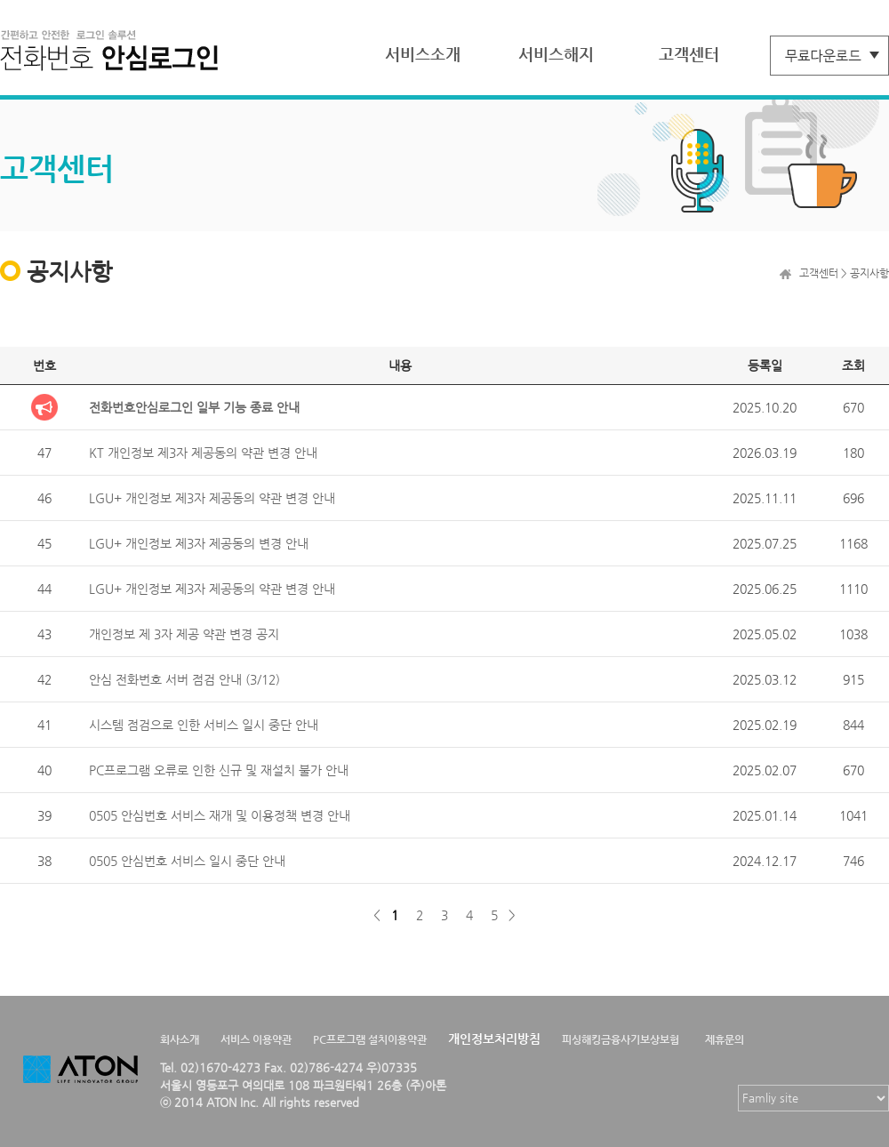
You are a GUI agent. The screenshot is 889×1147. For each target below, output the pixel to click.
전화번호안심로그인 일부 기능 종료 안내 (194, 407)
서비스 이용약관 (256, 1039)
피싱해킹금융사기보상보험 (620, 1039)
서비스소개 (423, 53)
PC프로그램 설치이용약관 (370, 1039)
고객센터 (689, 53)
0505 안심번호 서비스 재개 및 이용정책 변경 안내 (219, 815)
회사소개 (179, 1039)
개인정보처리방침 (494, 1038)
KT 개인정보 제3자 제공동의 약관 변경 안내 (203, 452)
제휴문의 (724, 1039)
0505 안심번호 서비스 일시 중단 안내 (187, 861)
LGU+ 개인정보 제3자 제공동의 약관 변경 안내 (212, 498)
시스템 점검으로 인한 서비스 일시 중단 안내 (203, 725)
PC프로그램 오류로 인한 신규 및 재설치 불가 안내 (218, 770)
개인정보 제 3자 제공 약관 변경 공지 (184, 634)
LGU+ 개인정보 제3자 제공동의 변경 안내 (198, 543)
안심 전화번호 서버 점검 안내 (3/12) (184, 679)
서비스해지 (556, 53)
